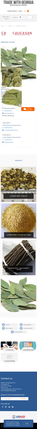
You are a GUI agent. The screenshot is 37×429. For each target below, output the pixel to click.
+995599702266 (8, 127)
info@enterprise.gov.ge (10, 390)
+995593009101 (8, 111)
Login (20, 11)
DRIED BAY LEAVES (21, 26)
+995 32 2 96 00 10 (17, 389)
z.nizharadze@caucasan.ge (11, 130)
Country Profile (12, 11)
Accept (26, 423)
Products (10, 26)
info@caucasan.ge (8, 113)
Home (2, 26)
